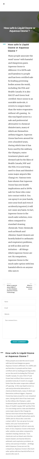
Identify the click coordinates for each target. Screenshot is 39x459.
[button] (19, 47)
